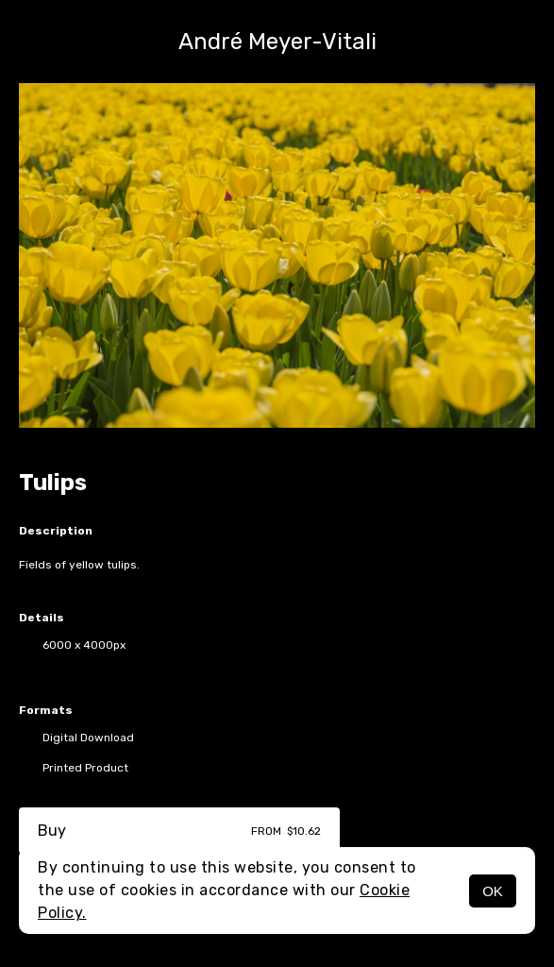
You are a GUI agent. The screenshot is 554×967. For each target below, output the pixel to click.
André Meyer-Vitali (277, 41)
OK (492, 891)
